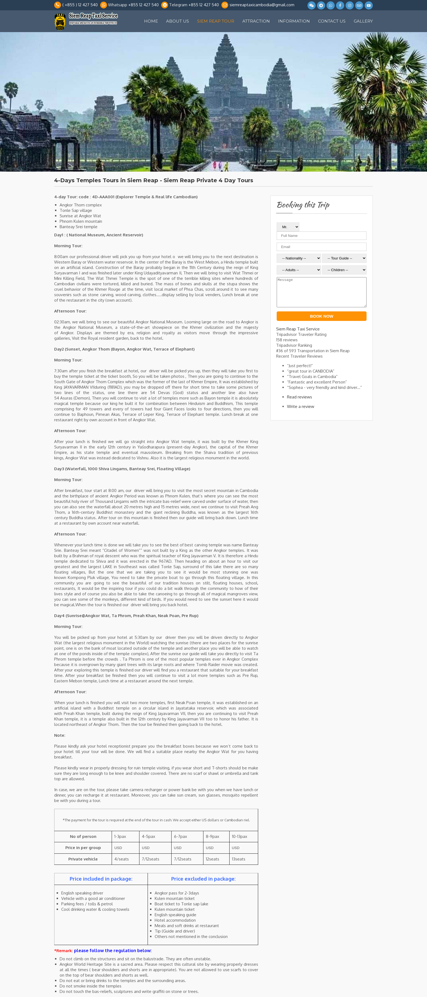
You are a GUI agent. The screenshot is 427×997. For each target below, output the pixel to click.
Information (294, 21)
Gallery (363, 21)
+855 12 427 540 (143, 4)
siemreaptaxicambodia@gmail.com (262, 4)
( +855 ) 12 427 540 (80, 4)
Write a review (300, 412)
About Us (177, 21)
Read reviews (299, 402)
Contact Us (332, 21)
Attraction (256, 21)
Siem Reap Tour (215, 21)
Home (151, 21)
